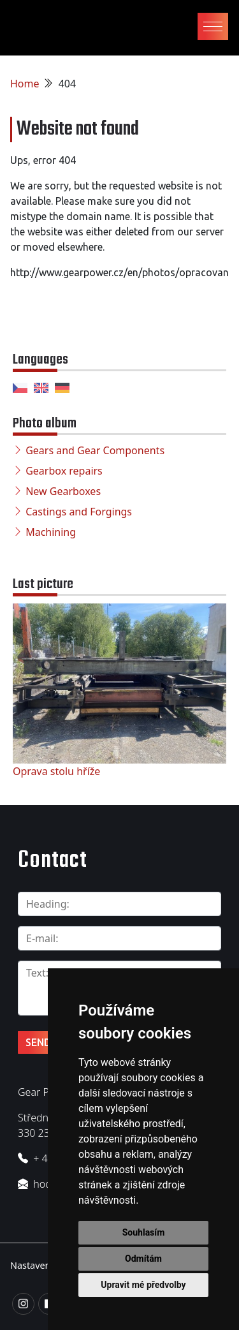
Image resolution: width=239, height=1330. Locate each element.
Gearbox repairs (64, 471)
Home (25, 84)
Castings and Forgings (78, 512)
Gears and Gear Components (94, 450)
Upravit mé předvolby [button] (143, 1285)
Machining (50, 532)
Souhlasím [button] (143, 1232)
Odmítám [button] (143, 1258)
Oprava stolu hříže (56, 771)
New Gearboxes (63, 491)
